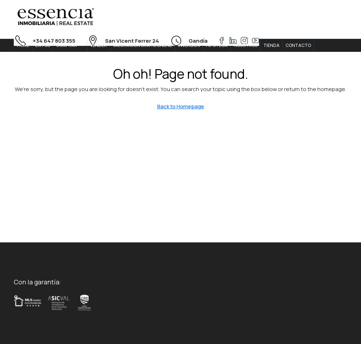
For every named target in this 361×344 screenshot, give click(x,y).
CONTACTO (298, 45)
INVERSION (189, 45)
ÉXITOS (42, 45)
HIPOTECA (217, 45)
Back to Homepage (180, 106)
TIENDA (271, 45)
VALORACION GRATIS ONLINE (142, 45)
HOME (23, 45)
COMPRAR (66, 45)
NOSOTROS (245, 45)
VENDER (98, 45)
